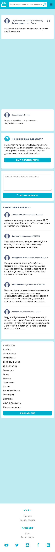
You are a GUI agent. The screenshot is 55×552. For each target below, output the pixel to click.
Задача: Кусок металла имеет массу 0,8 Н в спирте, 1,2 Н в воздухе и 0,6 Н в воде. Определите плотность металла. (25, 244)
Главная (27, 516)
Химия (6, 374)
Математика (9, 353)
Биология (8, 398)
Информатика (10, 365)
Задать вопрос (27, 520)
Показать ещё (27, 413)
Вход (27, 533)
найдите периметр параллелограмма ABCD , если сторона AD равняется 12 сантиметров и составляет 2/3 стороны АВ (27, 223)
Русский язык (9, 357)
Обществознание (12, 407)
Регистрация (27, 537)
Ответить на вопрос (27, 195)
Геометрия (8, 370)
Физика (7, 378)
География (8, 394)
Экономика (8, 382)
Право (6, 386)
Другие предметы (12, 402)
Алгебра (7, 349)
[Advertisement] (27, 57)
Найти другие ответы (27, 160)
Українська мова (11, 361)
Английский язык (11, 390)
